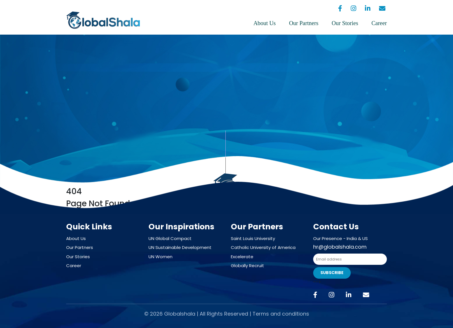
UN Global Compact (170, 238)
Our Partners (303, 23)
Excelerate (242, 257)
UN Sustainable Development (179, 247)
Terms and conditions (281, 313)
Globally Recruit (247, 266)
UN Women (160, 257)
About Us (264, 23)
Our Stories (345, 23)
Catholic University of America (263, 247)
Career (379, 23)
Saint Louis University (253, 238)
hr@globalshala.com (340, 246)
